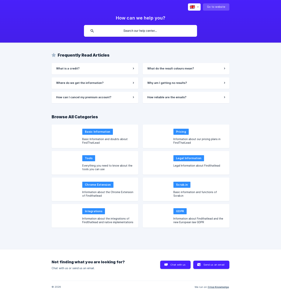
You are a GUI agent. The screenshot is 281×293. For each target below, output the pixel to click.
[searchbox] (140, 31)
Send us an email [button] (213, 264)
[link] (95, 68)
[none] (194, 7)
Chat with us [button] (178, 264)
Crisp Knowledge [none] (218, 286)
